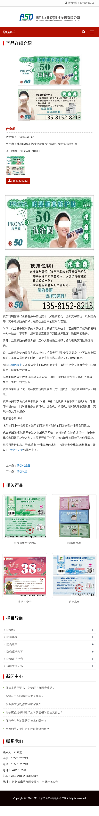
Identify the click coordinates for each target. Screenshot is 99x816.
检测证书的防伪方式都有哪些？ (25, 696)
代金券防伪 (16, 449)
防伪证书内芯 (14, 651)
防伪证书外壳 (14, 658)
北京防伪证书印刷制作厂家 (52, 798)
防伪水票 (74, 601)
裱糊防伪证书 (14, 666)
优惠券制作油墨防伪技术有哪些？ (26, 720)
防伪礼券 (22, 471)
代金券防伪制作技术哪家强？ (23, 704)
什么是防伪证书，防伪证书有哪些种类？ (30, 687)
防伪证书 (11, 644)
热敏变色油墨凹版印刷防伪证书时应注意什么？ (34, 712)
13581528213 (18, 180)
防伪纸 (10, 629)
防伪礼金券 (25, 601)
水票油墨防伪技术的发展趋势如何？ (27, 728)
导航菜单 (9, 32)
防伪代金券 (15, 364)
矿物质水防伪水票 (25, 543)
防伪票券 (11, 637)
